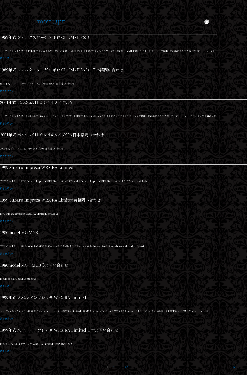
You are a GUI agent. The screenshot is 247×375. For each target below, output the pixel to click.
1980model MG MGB (20, 232)
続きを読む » (7, 58)
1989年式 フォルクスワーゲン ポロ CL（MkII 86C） (47, 37)
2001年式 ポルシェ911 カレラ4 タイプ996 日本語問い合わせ (54, 134)
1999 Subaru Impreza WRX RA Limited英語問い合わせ (52, 200)
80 (126, 367)
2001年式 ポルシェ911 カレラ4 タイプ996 (37, 102)
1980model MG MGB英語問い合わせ (35, 265)
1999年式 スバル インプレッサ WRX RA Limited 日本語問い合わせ (61, 330)
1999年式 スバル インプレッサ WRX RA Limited (45, 297)
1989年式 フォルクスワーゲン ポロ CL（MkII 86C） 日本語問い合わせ (64, 69)
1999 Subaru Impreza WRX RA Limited (38, 167)
